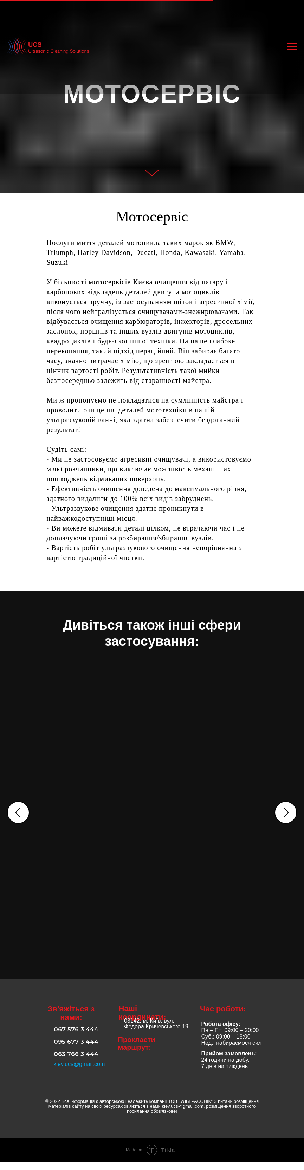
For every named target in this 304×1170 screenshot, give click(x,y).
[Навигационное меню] (292, 46)
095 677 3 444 (76, 1049)
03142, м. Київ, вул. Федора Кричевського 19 (156, 1031)
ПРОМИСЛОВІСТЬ (197, 761)
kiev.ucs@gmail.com (79, 1072)
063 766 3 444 (76, 1061)
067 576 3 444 (76, 1037)
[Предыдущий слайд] (18, 813)
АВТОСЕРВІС (91, 761)
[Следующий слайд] (285, 813)
